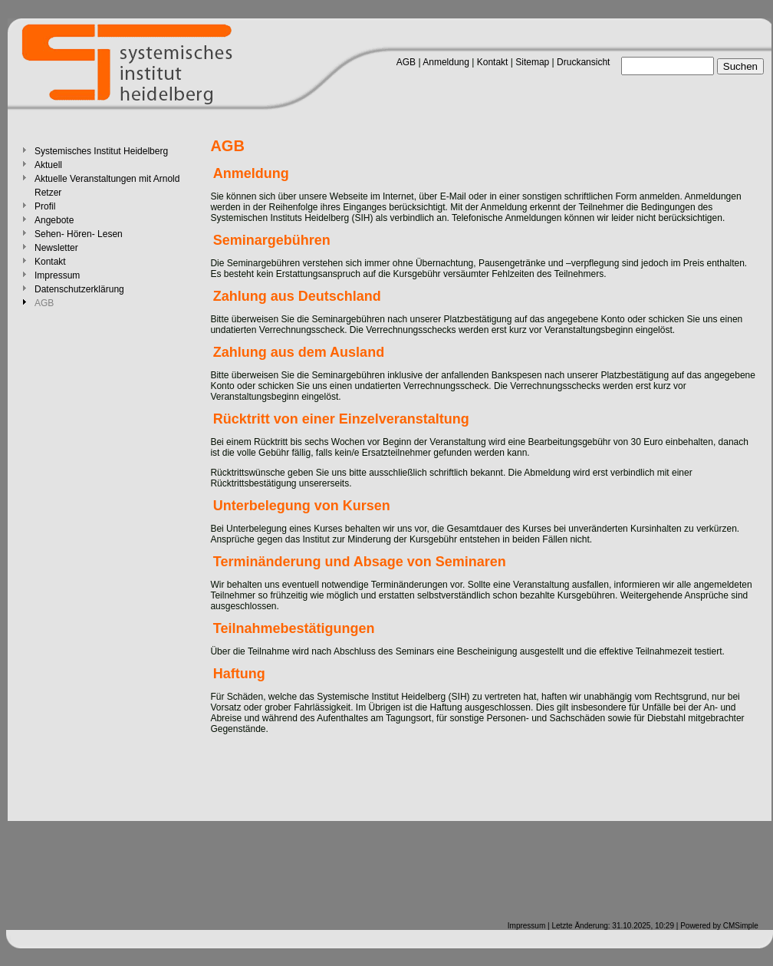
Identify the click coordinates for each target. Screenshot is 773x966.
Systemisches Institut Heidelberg (101, 151)
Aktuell (48, 165)
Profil (45, 206)
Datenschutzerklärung (79, 289)
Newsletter (56, 247)
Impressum (57, 275)
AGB (406, 62)
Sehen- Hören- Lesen (79, 234)
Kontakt (492, 62)
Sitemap (532, 62)
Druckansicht (583, 62)
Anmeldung (446, 62)
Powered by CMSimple (719, 925)
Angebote (54, 220)
